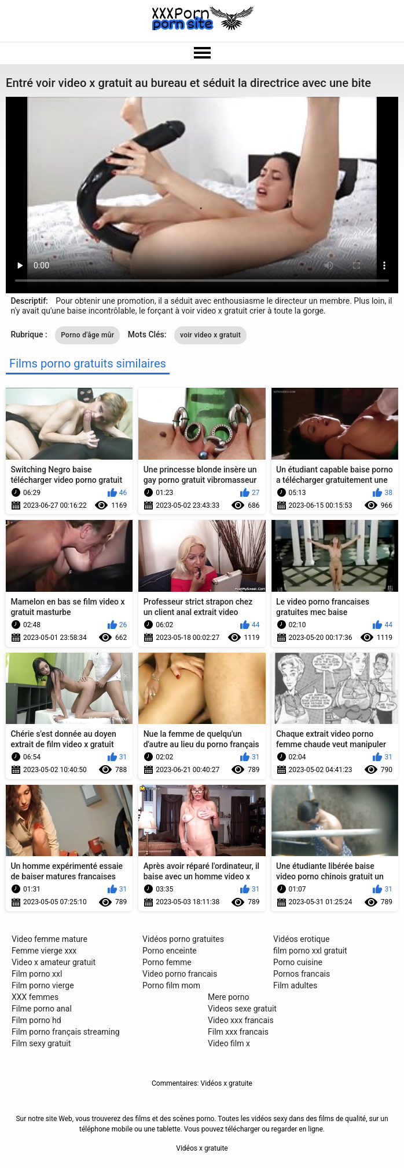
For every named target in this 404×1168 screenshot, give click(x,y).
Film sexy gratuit (41, 1043)
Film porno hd (36, 1020)
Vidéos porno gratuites (183, 939)
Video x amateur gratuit (54, 962)
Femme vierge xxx (44, 950)
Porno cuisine (297, 962)
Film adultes (295, 985)
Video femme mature (49, 939)
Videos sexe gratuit (242, 1008)
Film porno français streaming (66, 1031)
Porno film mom (171, 985)
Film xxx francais (238, 1031)
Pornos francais (301, 973)
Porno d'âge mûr (87, 335)
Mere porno (228, 997)
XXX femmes (35, 997)
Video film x (229, 1043)
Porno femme (167, 962)
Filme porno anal (42, 1008)
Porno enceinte (169, 950)
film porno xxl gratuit (310, 950)
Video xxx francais (241, 1020)
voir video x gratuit (210, 335)
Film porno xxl (37, 973)
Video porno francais (179, 973)
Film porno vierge (43, 985)
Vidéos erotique (301, 939)
